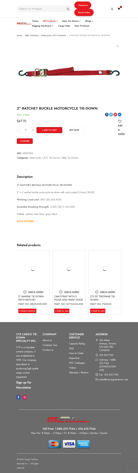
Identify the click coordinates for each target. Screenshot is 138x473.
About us (47, 340)
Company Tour (50, 345)
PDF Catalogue (77, 363)
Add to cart (50, 130)
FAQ (71, 348)
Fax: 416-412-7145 (108, 374)
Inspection (74, 358)
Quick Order (84, 12)
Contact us (48, 350)
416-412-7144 (106, 355)
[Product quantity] (26, 130)
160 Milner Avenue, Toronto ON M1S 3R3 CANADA (107, 345)
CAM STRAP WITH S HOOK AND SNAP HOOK (68, 298)
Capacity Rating (77, 343)
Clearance (83, 5)
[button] (82, 5)
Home (19, 35)
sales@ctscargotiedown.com (113, 379)
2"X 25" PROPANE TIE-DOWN (102, 298)
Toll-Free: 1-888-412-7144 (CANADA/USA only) (107, 365)
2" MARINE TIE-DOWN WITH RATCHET (31, 298)
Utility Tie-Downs (31, 35)
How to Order (76, 353)
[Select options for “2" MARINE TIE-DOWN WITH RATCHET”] (27, 311)
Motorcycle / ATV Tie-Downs (53, 35)
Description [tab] (25, 177)
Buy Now (74, 130)
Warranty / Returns (78, 372)
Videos (72, 367)
